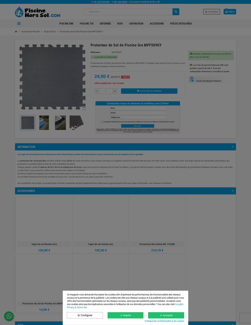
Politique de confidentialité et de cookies (164, 321)
